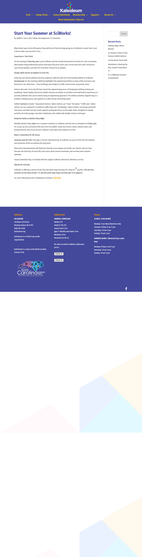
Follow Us (58, 254)
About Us (108, 15)
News (35, 38)
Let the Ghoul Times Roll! (117, 60)
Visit (28, 15)
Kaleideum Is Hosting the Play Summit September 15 (117, 67)
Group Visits (42, 15)
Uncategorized (43, 38)
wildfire (20, 38)
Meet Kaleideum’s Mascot (70, 19)
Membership (79, 15)
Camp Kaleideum (61, 15)
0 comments (55, 38)
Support (95, 15)
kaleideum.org (19, 231)
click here (57, 178)
